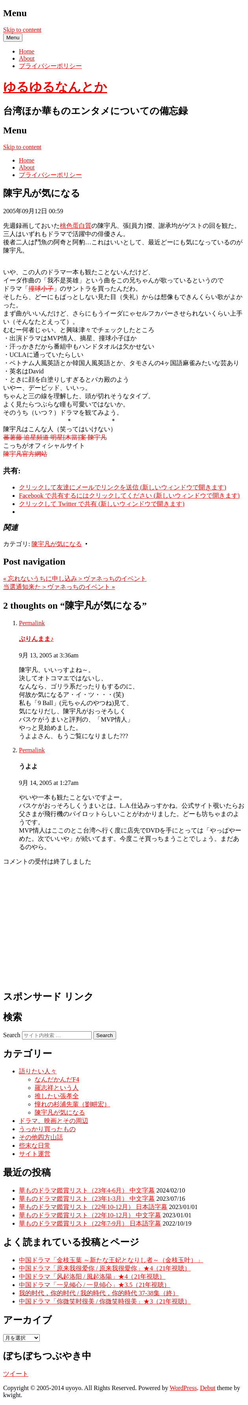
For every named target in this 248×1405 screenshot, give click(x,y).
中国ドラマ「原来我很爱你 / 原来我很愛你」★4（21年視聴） (105, 1268)
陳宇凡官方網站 (25, 453)
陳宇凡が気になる (56, 544)
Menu (12, 38)
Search (11, 1035)
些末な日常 (34, 1145)
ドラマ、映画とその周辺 (53, 1120)
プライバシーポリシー (50, 66)
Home (26, 51)
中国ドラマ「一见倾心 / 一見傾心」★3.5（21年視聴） (94, 1284)
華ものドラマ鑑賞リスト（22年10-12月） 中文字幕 (90, 1215)
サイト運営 (34, 1153)
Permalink (32, 623)
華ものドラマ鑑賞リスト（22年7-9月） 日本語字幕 (90, 1223)
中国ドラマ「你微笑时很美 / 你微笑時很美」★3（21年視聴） (105, 1301)
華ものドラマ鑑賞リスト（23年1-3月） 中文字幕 (87, 1198)
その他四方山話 (41, 1137)
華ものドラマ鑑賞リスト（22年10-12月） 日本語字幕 (93, 1207)
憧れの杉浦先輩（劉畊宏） (72, 1104)
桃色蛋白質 (75, 225)
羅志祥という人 (57, 1087)
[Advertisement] (124, 927)
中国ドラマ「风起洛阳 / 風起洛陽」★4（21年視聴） (92, 1276)
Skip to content (22, 29)
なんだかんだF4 (57, 1079)
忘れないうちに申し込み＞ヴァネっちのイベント (74, 578)
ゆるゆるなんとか (55, 87)
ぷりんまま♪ (36, 638)
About (27, 58)
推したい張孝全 (57, 1096)
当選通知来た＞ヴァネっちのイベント (59, 586)
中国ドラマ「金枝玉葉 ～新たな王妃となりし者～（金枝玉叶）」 (111, 1260)
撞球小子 (41, 288)
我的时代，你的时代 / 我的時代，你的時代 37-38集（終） (99, 1293)
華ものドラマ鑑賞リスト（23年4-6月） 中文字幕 (87, 1190)
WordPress (183, 1388)
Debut (207, 1388)
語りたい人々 (38, 1071)
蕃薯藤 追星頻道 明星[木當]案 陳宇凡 (55, 437)
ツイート (15, 1373)
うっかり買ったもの (47, 1129)
